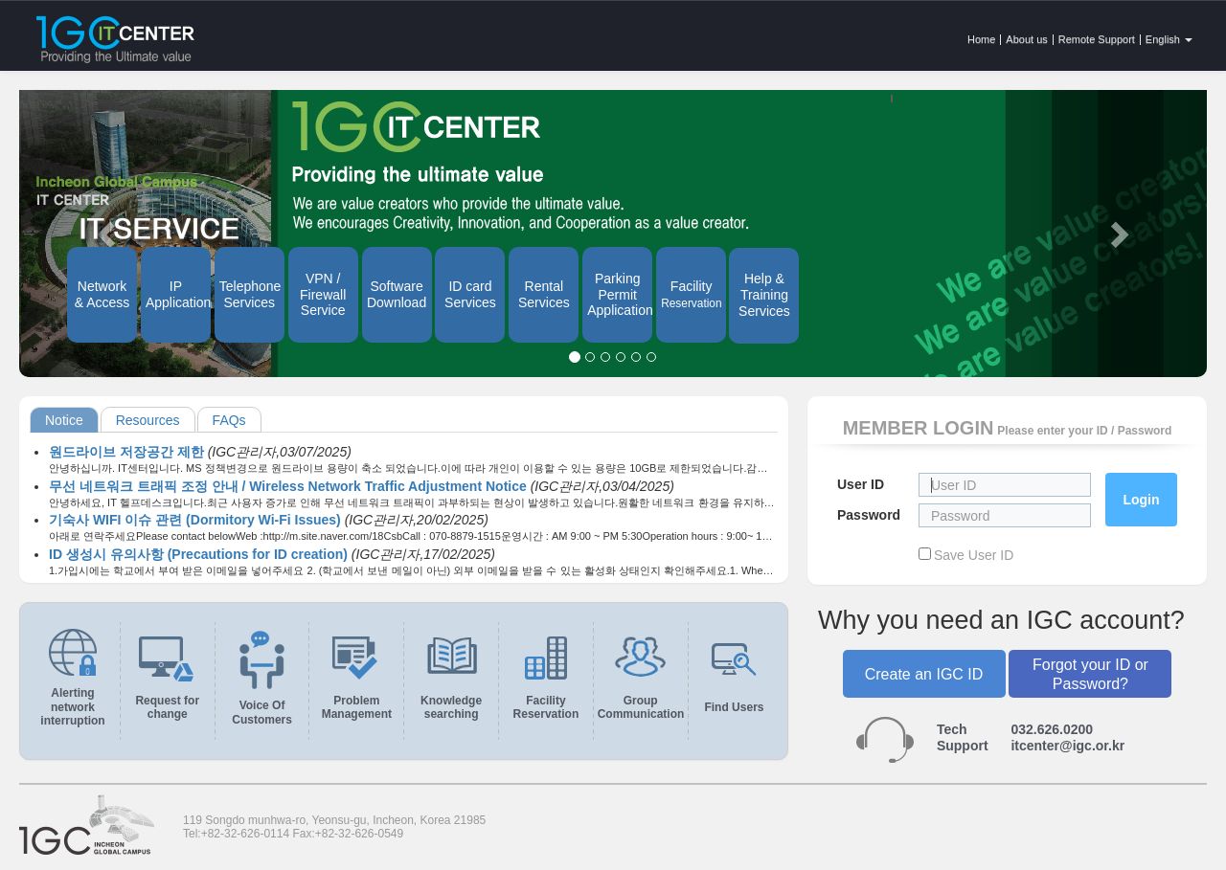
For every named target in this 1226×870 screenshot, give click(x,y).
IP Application (178, 294)
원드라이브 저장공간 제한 (128, 451)
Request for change (167, 707)
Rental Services (544, 294)
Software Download (396, 294)
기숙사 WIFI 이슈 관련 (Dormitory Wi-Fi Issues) (197, 519)
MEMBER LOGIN (918, 427)
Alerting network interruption (72, 706)
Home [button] (981, 39)
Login (1141, 499)
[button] (1118, 233)
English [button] (1169, 39)
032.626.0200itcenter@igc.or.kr (1067, 737)
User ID (860, 484)
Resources (148, 420)
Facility (691, 294)
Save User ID (973, 555)
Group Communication (641, 707)
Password (868, 515)
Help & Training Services (764, 295)
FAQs (229, 420)
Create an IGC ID (924, 674)
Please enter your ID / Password (1084, 430)
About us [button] (1026, 39)
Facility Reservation (546, 707)
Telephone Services (250, 294)
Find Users (733, 707)
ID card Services (470, 294)
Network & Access (102, 294)
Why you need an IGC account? (1001, 620)
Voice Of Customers (262, 712)
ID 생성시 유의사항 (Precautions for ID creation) (200, 554)
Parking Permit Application (619, 295)
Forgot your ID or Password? (1090, 674)
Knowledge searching (451, 707)
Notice (64, 420)
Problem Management (357, 707)
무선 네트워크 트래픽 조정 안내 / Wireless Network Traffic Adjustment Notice (290, 486)
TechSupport (962, 737)
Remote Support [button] (1096, 39)
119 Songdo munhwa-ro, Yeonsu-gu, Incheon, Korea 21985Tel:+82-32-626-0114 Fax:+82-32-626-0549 (334, 827)
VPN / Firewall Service (323, 295)
